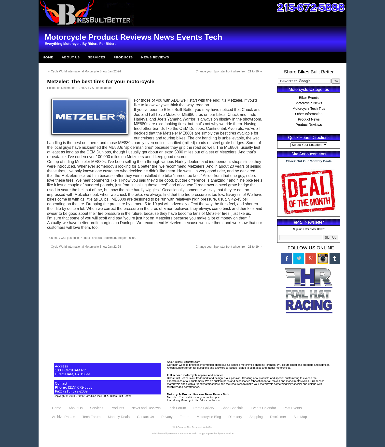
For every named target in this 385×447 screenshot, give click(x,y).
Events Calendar (263, 408)
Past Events (292, 408)
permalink (129, 238)
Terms (184, 417)
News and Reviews (146, 408)
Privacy (167, 417)
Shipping (256, 417)
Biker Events (309, 98)
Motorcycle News (308, 103)
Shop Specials (232, 408)
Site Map (300, 417)
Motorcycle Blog (209, 417)
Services (96, 57)
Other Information (308, 114)
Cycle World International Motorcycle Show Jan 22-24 (84, 71)
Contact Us (145, 417)
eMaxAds (174, 433)
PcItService (227, 433)
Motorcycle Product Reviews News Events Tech (198, 394)
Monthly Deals (118, 417)
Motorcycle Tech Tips (308, 108)
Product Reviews (91, 238)
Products (123, 57)
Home (48, 57)
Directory (235, 417)
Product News (309, 119)
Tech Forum (177, 408)
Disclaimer (278, 417)
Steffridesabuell (102, 88)
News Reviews (155, 57)
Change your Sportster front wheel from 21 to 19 (229, 71)
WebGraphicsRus (182, 427)
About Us (71, 57)
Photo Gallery (203, 408)
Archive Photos (63, 417)
